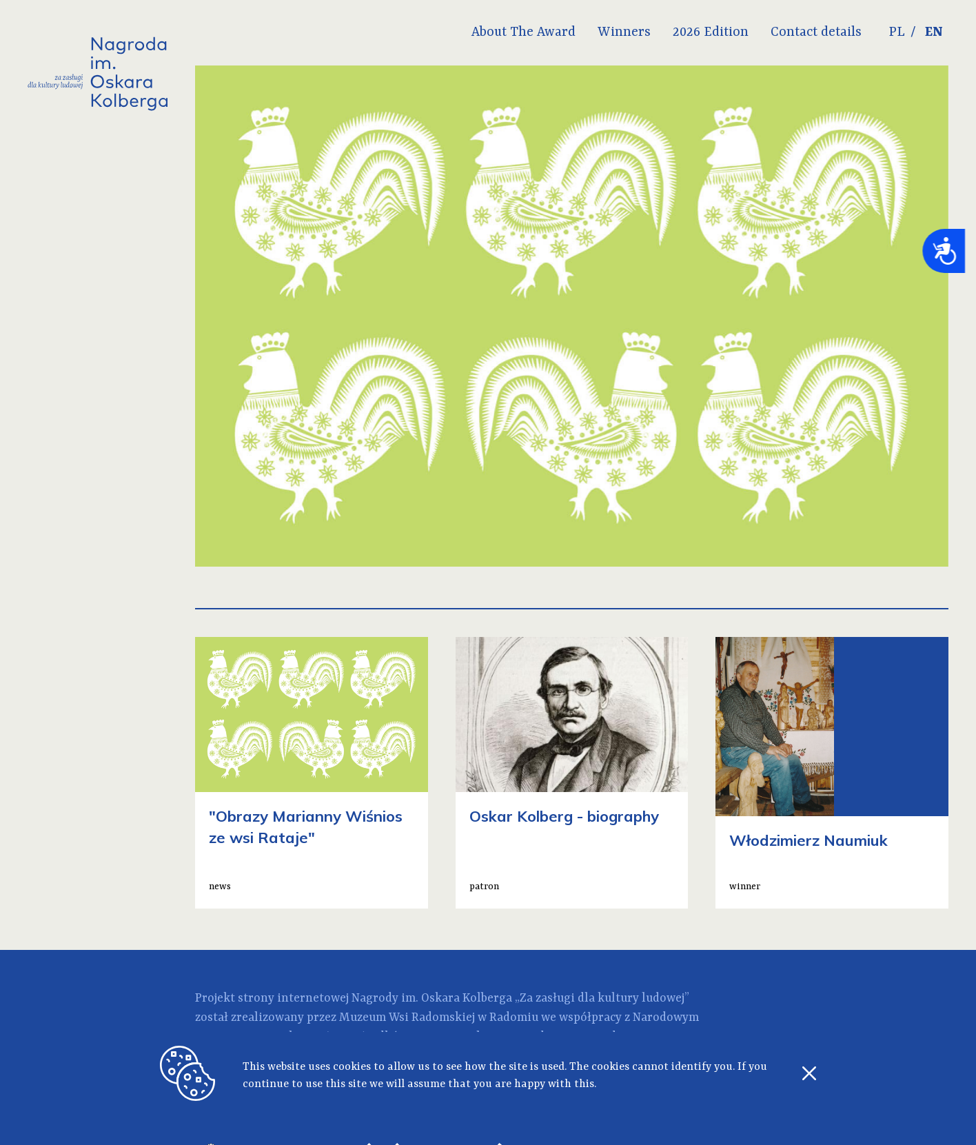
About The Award (523, 32)
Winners (624, 32)
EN (934, 32)
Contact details (816, 32)
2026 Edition (711, 32)
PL (897, 32)
